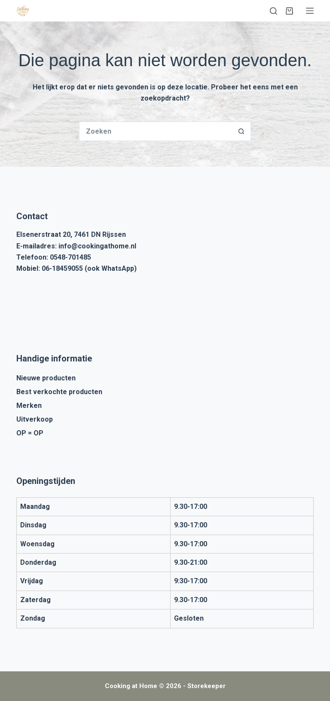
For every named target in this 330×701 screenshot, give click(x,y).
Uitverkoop (34, 419)
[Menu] (310, 11)
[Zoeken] (273, 11)
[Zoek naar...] (155, 131)
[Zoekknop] (241, 131)
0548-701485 (70, 257)
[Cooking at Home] (22, 10)
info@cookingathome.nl (97, 246)
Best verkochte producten (59, 392)
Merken (29, 405)
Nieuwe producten (46, 378)
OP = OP (29, 433)
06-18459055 (62, 268)
